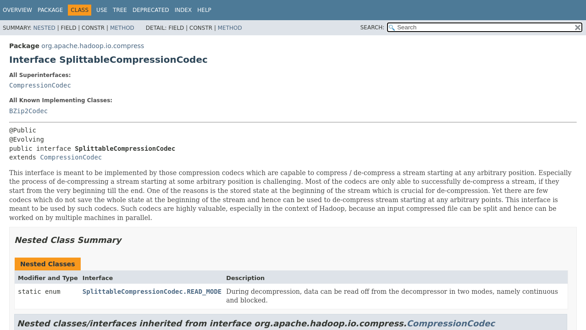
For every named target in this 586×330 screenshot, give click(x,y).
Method (122, 28)
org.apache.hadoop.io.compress (92, 46)
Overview (17, 10)
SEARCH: (372, 27)
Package (50, 10)
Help (204, 10)
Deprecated (151, 10)
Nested (44, 28)
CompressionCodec (40, 85)
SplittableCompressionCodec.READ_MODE (152, 291)
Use (101, 10)
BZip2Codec (28, 111)
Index (183, 10)
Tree (120, 10)
